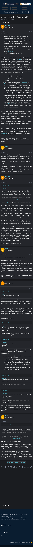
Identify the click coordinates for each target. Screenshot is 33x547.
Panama (9, 71)
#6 (31, 422)
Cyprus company (8, 84)
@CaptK (7, 202)
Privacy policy (21, 542)
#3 (31, 182)
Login (2, 535)
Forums (2, 528)
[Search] (31, 12)
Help (27, 542)
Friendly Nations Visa (9, 103)
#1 (31, 31)
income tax (25, 82)
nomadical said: (5, 424)
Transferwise (4, 133)
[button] (2, 12)
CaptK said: (4, 185)
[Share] (29, 32)
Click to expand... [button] (16, 199)
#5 (31, 288)
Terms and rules (14, 542)
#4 (31, 254)
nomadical (4, 19)
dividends (10, 51)
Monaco (19, 59)
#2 (31, 152)
